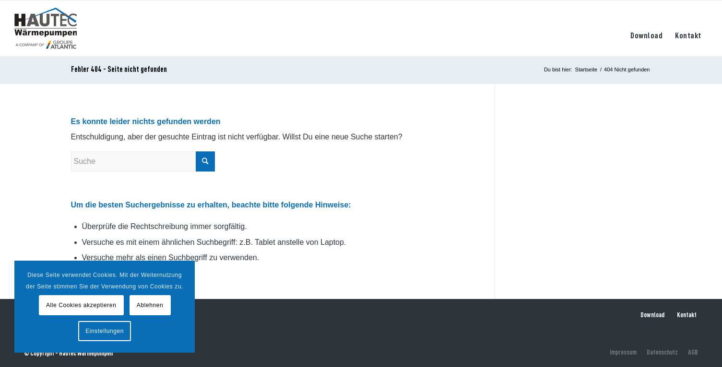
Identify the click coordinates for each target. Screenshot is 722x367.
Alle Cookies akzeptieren (81, 305)
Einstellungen (104, 331)
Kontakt (687, 314)
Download (652, 314)
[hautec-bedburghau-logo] (45, 28)
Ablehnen (150, 305)
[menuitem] (646, 28)
